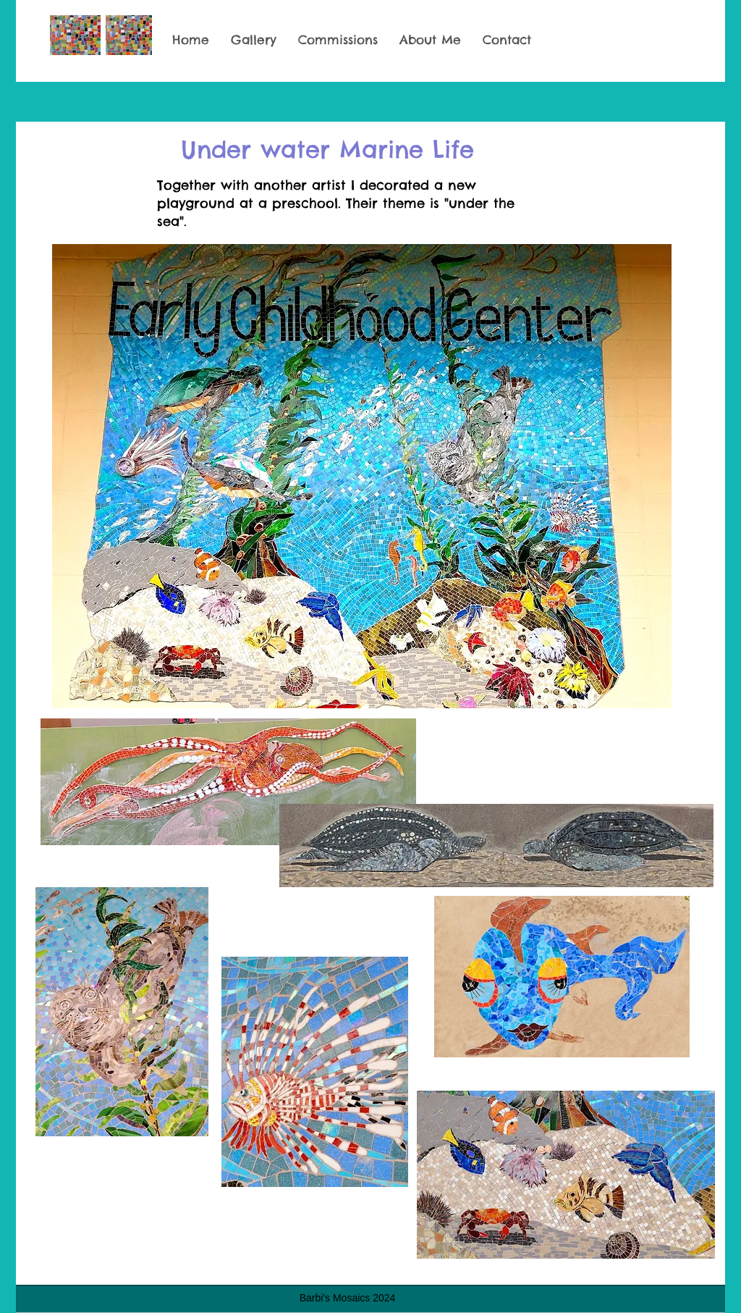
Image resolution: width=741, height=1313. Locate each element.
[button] (253, 40)
